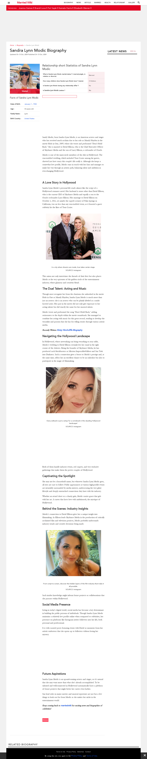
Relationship (119, 2)
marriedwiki (66, 705)
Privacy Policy (76, 756)
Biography (68, 2)
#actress (45, 720)
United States (29, 118)
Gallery (131, 2)
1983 (35, 104)
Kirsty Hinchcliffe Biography (69, 330)
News (78, 2)
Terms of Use (91, 756)
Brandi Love (40, 8)
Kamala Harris (65, 8)
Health (107, 2)
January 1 (28, 104)
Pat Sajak (52, 8)
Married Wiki (24, 2)
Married (97, 2)
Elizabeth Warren (82, 8)
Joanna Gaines (26, 8)
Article (87, 2)
